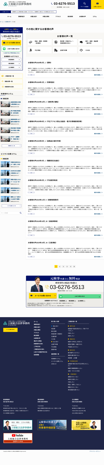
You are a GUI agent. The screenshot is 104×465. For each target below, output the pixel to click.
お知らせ (53, 376)
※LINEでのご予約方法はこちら (11, 53)
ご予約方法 (37, 359)
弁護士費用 (46, 16)
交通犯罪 (53, 349)
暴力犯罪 (53, 343)
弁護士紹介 (33, 16)
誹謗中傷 (53, 362)
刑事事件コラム (55, 371)
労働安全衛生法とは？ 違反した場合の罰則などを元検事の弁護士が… (16, 164)
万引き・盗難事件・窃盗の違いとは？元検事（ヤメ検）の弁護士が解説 (16, 138)
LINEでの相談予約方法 (40, 364)
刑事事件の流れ (8, 87)
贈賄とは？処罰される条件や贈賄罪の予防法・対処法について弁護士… (16, 198)
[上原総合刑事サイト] (19, 4)
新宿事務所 (62, 313)
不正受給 (53, 359)
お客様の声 (82, 16)
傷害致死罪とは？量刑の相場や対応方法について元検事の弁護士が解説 (16, 120)
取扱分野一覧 (7, 81)
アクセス (58, 16)
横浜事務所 (71, 313)
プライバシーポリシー (95, 463)
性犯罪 (53, 341)
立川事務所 (81, 313)
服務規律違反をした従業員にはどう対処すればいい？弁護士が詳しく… (16, 190)
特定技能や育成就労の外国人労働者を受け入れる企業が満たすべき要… (16, 129)
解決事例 (70, 16)
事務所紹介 (21, 16)
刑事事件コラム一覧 (11, 146)
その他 (32, 75)
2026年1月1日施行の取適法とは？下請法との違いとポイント (16, 172)
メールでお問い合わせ (47, 307)
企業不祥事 (54, 356)
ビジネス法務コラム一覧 (11, 206)
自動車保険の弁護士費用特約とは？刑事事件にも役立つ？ (16, 103)
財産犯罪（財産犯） (57, 346)
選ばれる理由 (38, 353)
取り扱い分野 (55, 334)
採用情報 (36, 367)
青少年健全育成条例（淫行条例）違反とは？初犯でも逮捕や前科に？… (16, 112)
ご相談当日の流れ (39, 361)
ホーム (9, 16)
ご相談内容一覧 (8, 76)
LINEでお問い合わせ (77, 308)
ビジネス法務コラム (57, 373)
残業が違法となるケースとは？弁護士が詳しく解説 (16, 181)
